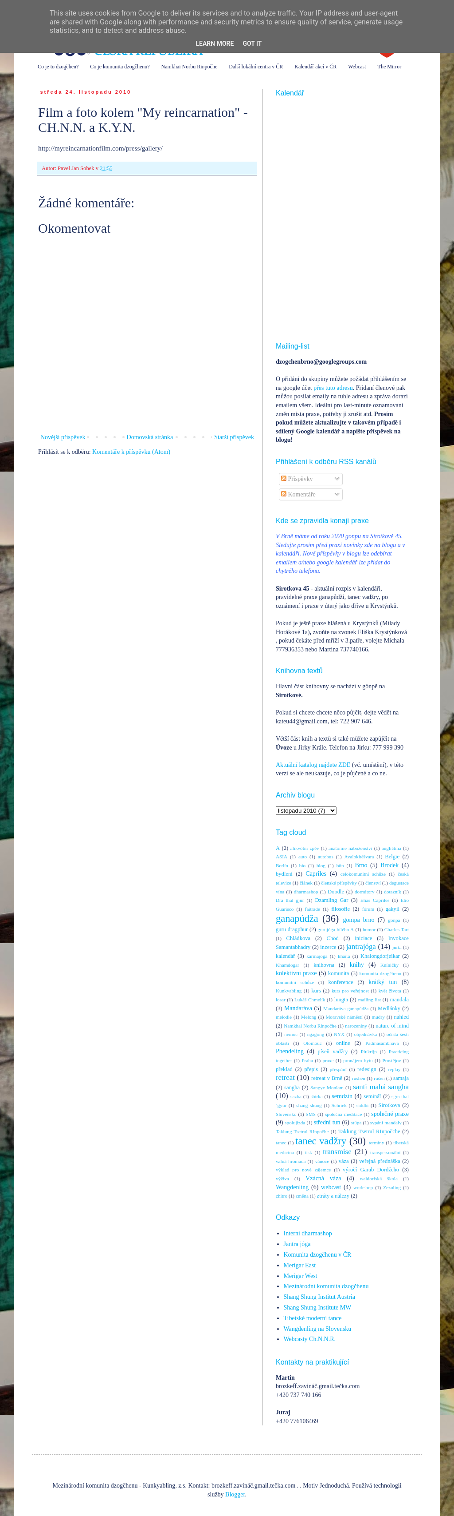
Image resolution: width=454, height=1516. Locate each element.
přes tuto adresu (333, 388)
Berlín (282, 865)
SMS (311, 1114)
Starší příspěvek (234, 437)
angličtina (391, 848)
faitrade (312, 909)
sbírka (316, 1096)
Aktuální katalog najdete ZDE (313, 765)
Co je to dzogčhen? (58, 66)
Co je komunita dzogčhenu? (119, 66)
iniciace (363, 938)
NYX (339, 1034)
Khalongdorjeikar (380, 956)
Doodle (336, 892)
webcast (331, 1187)
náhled (401, 1017)
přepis (311, 1069)
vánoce (322, 1161)
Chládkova (298, 938)
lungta (341, 999)
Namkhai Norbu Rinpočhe (189, 66)
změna (302, 1196)
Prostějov (391, 1060)
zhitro (281, 1196)
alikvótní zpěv (304, 848)
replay (394, 1069)
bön (340, 865)
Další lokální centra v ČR (256, 66)
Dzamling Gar (331, 900)
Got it (252, 43)
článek (306, 882)
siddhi (362, 1105)
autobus (325, 856)
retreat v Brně (326, 1078)
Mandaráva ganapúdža (345, 1008)
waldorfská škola (378, 1178)
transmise (337, 1151)
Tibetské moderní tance (313, 1318)
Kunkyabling (288, 990)
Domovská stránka (150, 437)
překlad (284, 1069)
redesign (366, 1069)
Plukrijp (369, 1051)
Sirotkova (389, 1105)
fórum (368, 909)
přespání (338, 1069)
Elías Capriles (375, 900)
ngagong (316, 1034)
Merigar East (300, 1265)
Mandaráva (298, 1008)
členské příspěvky (339, 882)
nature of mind (392, 1026)
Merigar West (300, 1276)
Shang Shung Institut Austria (319, 1297)
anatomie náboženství (350, 848)
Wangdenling (292, 1187)
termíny (376, 1142)
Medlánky (389, 1008)
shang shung (308, 1105)
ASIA (281, 856)
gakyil (392, 909)
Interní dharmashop (308, 1233)
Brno (361, 865)
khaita (344, 956)
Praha (307, 1060)
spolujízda (295, 1122)
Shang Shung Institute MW (318, 1307)
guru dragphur (292, 929)
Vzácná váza (323, 1178)
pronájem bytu (357, 1060)
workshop (363, 1187)
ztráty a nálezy (333, 1196)
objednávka (365, 1034)
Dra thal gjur (290, 900)
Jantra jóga (297, 1244)
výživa (282, 1178)
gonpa (394, 920)
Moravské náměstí (343, 1017)
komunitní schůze (295, 982)
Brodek (389, 865)
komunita (338, 973)
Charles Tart (396, 929)
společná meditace (343, 1114)
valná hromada (290, 1161)
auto (302, 856)
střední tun (327, 1122)
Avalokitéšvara (359, 856)
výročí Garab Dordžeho (371, 1170)
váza (344, 1161)
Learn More (215, 43)
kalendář (285, 956)
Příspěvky (297, 479)
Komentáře (298, 494)
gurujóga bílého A (335, 929)
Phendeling (290, 1051)
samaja (401, 1078)
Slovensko (286, 1114)
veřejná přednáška (379, 1161)
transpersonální (385, 1152)
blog (321, 865)
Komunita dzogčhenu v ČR (318, 1254)
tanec (281, 1142)
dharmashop (306, 891)
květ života (390, 990)
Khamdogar (287, 965)
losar (281, 999)
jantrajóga (361, 946)
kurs (316, 991)
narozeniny (356, 1025)
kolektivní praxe (296, 973)
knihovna (323, 965)
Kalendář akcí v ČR (315, 66)
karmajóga (316, 956)
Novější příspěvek (62, 437)
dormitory (365, 891)
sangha (292, 1087)
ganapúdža (297, 918)
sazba (295, 1096)
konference (341, 982)
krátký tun (382, 982)
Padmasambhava (382, 1043)
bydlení (284, 874)
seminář (372, 1096)
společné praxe (390, 1114)
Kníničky (389, 965)
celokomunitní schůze (363, 874)
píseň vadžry (333, 1051)
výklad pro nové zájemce (303, 1169)
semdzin (342, 1096)
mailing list (369, 999)
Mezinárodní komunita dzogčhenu (326, 1286)
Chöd (333, 938)
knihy (357, 964)
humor (369, 929)
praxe (328, 1060)
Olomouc (312, 1043)
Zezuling (392, 1187)
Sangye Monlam (327, 1087)
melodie (284, 1017)
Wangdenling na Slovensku (318, 1329)
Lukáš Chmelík (309, 999)
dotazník (392, 891)
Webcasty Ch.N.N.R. (310, 1339)
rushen (358, 1078)
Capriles (315, 873)
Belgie (392, 856)
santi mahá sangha (381, 1087)
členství (373, 882)
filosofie (340, 909)
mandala (399, 999)
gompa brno (359, 920)
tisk (308, 1152)
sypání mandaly (386, 1122)
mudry (378, 1017)
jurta (397, 947)
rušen (379, 1078)
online (343, 1043)
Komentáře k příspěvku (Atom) (131, 451)
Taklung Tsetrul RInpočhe (302, 1131)
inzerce (328, 947)
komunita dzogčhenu (381, 973)
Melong (309, 1017)
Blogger (235, 1494)
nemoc (290, 1034)
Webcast (357, 66)
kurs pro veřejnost (350, 990)
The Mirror (390, 66)
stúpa (356, 1122)
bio (302, 865)
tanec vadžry (320, 1141)
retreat (285, 1077)
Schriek (339, 1105)
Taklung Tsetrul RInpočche (369, 1131)
